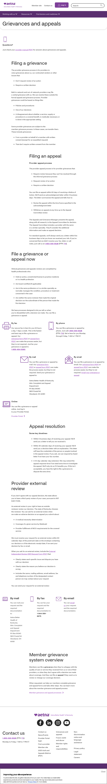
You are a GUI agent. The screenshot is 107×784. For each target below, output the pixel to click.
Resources (25, 14)
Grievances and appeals (62, 733)
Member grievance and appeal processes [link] (45, 692)
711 (65, 243)
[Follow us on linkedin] (49, 722)
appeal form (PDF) (43, 367)
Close (103, 771)
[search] (101, 5)
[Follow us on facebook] (40, 722)
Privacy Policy (32, 782)
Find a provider (44, 744)
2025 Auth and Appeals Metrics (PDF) (44, 753)
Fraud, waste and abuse (61, 739)
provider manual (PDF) (24, 50)
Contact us (48, 5)
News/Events (43, 735)
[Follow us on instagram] (58, 722)
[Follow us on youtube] (66, 722)
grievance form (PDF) (19, 339)
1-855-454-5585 (18, 349)
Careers (77, 757)
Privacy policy (79, 748)
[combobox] (87, 5)
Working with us (9, 14)
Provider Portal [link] (17, 416)
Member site (37, 5)
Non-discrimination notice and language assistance (79, 737)
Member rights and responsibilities (62, 746)
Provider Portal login (44, 739)
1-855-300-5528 (52, 243)
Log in (63, 5)
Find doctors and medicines (47, 14)
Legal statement (78, 752)
